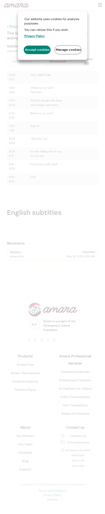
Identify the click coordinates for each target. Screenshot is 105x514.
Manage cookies (68, 50)
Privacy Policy (34, 36)
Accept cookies (37, 50)
